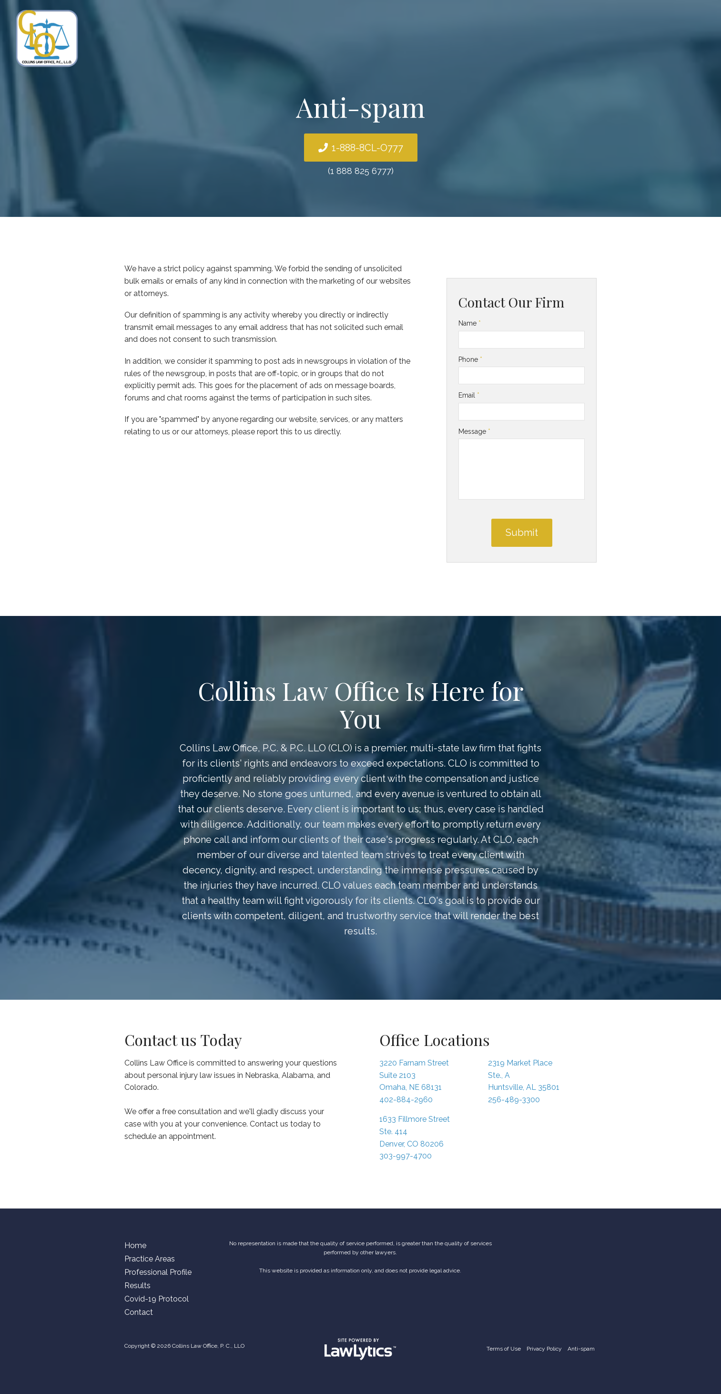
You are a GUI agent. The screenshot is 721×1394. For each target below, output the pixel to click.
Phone (470, 359)
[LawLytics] (360, 1349)
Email (468, 395)
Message (474, 431)
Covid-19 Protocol (156, 1298)
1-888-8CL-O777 (367, 148)
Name (469, 323)
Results (137, 1285)
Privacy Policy (544, 1348)
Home (135, 1245)
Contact (138, 1312)
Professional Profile (158, 1272)
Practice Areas (149, 1258)
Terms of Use (504, 1348)
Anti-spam (581, 1348)
